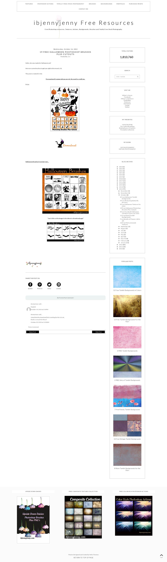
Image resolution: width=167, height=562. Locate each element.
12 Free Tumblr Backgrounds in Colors (127, 290)
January (123, 243)
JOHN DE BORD (127, 125)
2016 (121, 183)
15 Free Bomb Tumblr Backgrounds (127, 216)
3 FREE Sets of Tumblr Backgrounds (127, 380)
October (124, 195)
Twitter (127, 107)
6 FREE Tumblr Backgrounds (127, 351)
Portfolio (121, 4)
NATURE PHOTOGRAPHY (127, 149)
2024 (121, 167)
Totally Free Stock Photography (70, 4)
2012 (121, 244)
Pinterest (127, 102)
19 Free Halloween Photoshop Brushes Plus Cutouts (130, 209)
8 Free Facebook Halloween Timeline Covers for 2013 (129, 212)
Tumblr (127, 105)
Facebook (127, 97)
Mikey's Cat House (127, 99)
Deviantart (127, 104)
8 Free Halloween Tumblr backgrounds (128, 197)
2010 (121, 249)
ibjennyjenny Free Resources (84, 22)
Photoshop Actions (45, 4)
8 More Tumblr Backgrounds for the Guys (127, 469)
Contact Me (83, 9)
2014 (121, 187)
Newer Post (32, 332)
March (123, 238)
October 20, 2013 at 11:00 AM (40, 322)
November (124, 193)
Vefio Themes (94, 555)
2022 (121, 171)
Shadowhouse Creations (127, 128)
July (122, 230)
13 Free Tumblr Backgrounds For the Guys (127, 320)
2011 (121, 246)
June (122, 232)
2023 (121, 169)
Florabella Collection (127, 130)
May (122, 234)
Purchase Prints (136, 4)
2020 (121, 175)
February (124, 240)
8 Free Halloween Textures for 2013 (130, 205)
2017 (121, 181)
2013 (121, 189)
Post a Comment (33, 327)
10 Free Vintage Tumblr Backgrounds (127, 439)
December (124, 191)
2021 (121, 173)
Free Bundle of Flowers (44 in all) (130, 220)
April (122, 236)
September (124, 226)
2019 (121, 177)
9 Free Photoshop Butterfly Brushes (129, 201)
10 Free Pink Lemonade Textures (128, 223)
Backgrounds (106, 4)
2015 (121, 185)
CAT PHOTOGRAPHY (127, 147)
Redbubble (127, 100)
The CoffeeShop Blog (127, 126)
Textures (29, 4)
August (123, 228)
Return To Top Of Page (83, 558)
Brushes (92, 4)
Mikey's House (127, 95)
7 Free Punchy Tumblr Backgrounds (127, 409)
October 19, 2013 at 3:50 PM (39, 309)
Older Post (98, 332)
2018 (121, 179)
